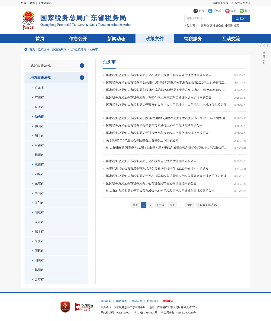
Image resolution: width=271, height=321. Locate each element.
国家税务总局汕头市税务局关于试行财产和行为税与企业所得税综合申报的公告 (159, 132)
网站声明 (106, 301)
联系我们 (152, 301)
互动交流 (231, 38)
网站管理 (137, 301)
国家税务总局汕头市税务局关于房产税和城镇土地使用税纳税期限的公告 (154, 125)
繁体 (32, 3)
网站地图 (121, 301)
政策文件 (155, 38)
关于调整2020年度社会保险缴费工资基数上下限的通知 (142, 140)
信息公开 (78, 38)
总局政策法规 (40, 65)
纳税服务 (193, 38)
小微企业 (218, 25)
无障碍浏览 (45, 3)
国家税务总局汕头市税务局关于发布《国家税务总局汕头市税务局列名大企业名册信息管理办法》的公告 (168, 175)
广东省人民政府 (241, 3)
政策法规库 (59, 49)
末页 (172, 204)
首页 (39, 38)
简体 (23, 3)
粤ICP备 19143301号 (145, 312)
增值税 (208, 25)
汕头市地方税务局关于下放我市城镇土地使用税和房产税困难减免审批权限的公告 (160, 190)
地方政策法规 (77, 49)
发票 (236, 25)
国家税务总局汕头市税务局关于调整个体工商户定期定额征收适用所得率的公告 (159, 97)
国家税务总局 (220, 3)
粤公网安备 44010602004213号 (178, 312)
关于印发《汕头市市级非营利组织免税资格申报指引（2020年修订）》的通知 (157, 168)
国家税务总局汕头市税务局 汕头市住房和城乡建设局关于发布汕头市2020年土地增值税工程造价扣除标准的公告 (168, 82)
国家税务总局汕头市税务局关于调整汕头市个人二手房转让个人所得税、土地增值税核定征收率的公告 (168, 104)
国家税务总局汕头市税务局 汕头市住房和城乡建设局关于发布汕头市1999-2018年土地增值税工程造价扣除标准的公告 (168, 118)
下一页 (160, 204)
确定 (190, 204)
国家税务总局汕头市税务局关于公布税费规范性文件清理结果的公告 (151, 161)
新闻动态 (116, 38)
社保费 (229, 25)
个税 (200, 25)
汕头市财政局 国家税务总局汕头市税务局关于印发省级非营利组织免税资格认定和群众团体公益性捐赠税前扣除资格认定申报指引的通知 (168, 147)
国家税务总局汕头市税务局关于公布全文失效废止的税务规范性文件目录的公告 (159, 75)
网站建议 (168, 301)
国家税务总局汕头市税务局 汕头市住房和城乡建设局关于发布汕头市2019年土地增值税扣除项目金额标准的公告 (168, 89)
